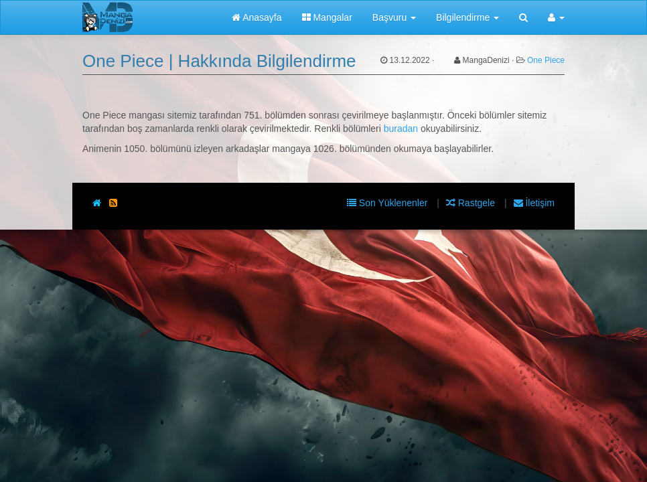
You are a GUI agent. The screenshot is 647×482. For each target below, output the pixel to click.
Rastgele (472, 202)
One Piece (546, 60)
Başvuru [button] (394, 17)
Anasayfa (257, 17)
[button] (556, 17)
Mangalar (327, 17)
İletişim (534, 202)
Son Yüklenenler (388, 202)
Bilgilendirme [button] (467, 17)
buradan (401, 128)
